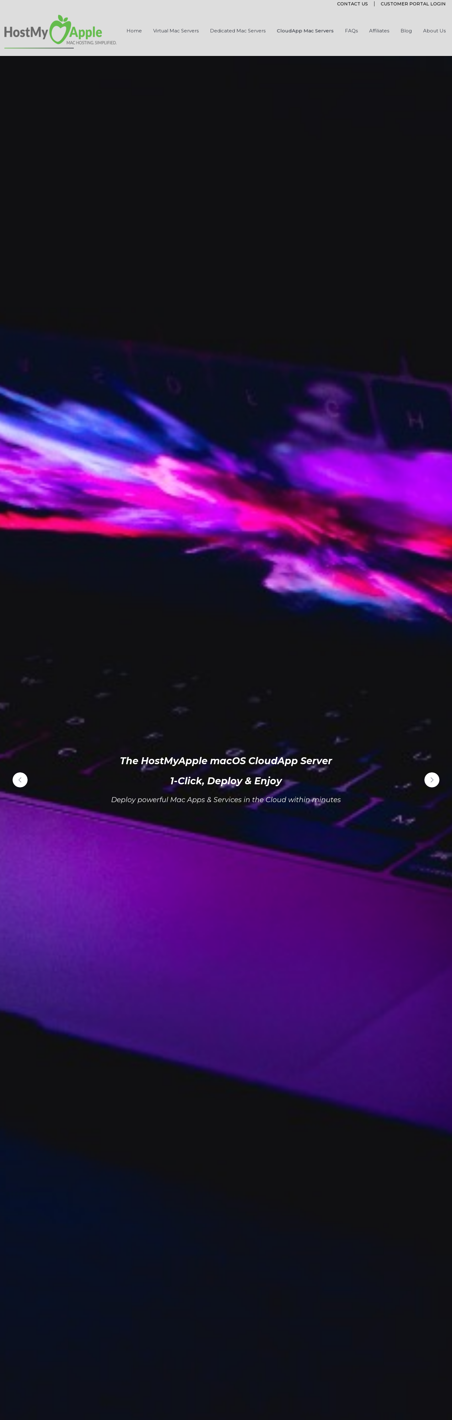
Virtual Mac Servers (176, 22)
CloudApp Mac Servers (305, 22)
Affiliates (379, 22)
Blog (406, 22)
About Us (434, 22)
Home (134, 22)
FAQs (351, 22)
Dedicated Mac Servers (238, 22)
